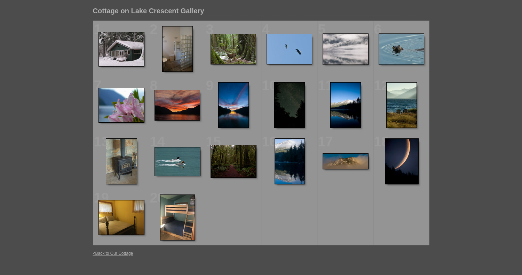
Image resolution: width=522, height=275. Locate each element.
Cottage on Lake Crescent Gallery (148, 11)
